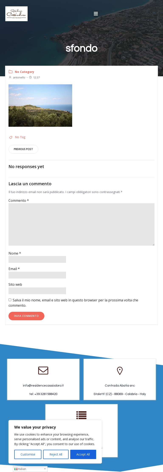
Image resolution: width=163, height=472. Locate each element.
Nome (14, 253)
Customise (28, 454)
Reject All (55, 454)
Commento (18, 200)
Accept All (83, 454)
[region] (55, 442)
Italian (20, 469)
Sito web (15, 284)
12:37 (34, 77)
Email (14, 268)
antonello (16, 77)
